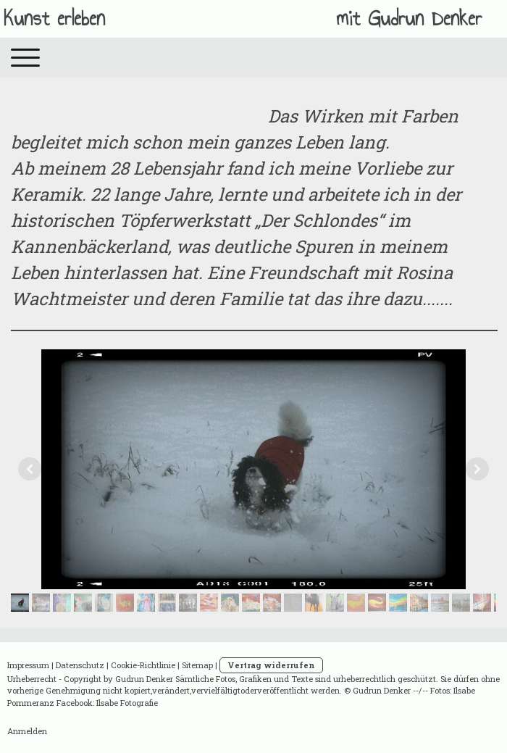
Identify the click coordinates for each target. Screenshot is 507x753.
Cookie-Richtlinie (143, 665)
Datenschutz (80, 665)
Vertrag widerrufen (271, 665)
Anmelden (27, 730)
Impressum (28, 665)
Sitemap (197, 665)
